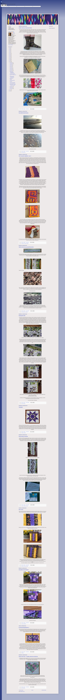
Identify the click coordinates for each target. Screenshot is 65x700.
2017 (10, 57)
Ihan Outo (21, 509)
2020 (10, 54)
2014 (10, 60)
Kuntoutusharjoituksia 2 (24, 627)
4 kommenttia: (27, 151)
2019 (10, 55)
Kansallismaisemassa (23, 112)
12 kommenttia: (27, 402)
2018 (10, 56)
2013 (10, 61)
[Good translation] (2, 5)
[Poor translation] (5, 5)
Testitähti (21, 407)
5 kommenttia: (27, 622)
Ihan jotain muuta (23, 152)
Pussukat (25, 243)
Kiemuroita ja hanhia (23, 436)
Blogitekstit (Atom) (22, 691)
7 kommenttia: (27, 431)
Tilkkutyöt (27, 243)
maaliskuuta (11, 86)
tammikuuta (11, 88)
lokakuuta (11, 64)
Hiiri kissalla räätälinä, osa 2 (25, 156)
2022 (10, 52)
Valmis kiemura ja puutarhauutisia (26, 247)
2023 (10, 51)
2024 (10, 50)
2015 (10, 59)
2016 (10, 58)
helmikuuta (11, 87)
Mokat (22, 403)
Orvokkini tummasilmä (23, 569)
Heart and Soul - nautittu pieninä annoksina (28, 656)
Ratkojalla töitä (22, 315)
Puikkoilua (23, 243)
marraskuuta (11, 63)
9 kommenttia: (27, 242)
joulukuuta (11, 62)
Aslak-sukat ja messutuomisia (25, 27)
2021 (10, 53)
